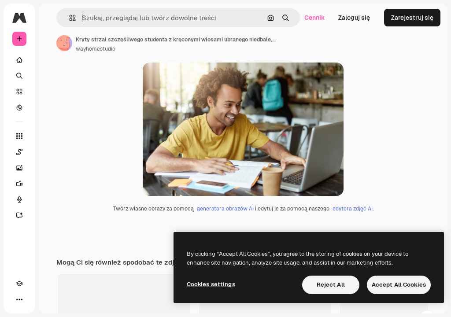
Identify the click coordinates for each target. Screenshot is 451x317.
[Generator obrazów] (19, 168)
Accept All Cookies (399, 284)
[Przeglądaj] (19, 107)
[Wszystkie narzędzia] (19, 136)
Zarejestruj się (412, 18)
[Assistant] (19, 215)
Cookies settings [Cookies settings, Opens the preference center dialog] (211, 284)
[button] (69, 18)
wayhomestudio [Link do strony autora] (95, 48)
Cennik (314, 18)
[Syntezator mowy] (19, 199)
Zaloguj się (354, 18)
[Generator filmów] (19, 184)
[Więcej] (19, 299)
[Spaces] (19, 152)
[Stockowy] (19, 92)
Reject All (331, 284)
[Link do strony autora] (64, 43)
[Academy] (19, 283)
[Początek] (19, 60)
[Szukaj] (19, 76)
